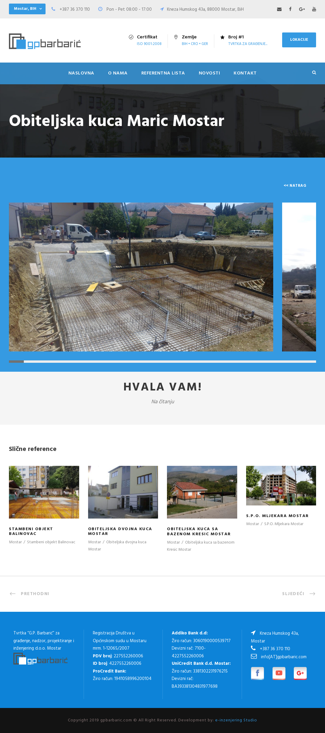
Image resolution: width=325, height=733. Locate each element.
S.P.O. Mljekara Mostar (277, 516)
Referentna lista (163, 73)
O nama (118, 73)
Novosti (209, 73)
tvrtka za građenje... (247, 44)
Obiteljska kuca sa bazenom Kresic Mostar (199, 532)
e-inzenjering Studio (236, 720)
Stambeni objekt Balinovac (31, 532)
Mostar (15, 542)
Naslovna (81, 73)
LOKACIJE (299, 40)
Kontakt (245, 73)
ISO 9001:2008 (149, 44)
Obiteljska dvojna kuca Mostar (120, 532)
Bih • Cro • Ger (195, 44)
